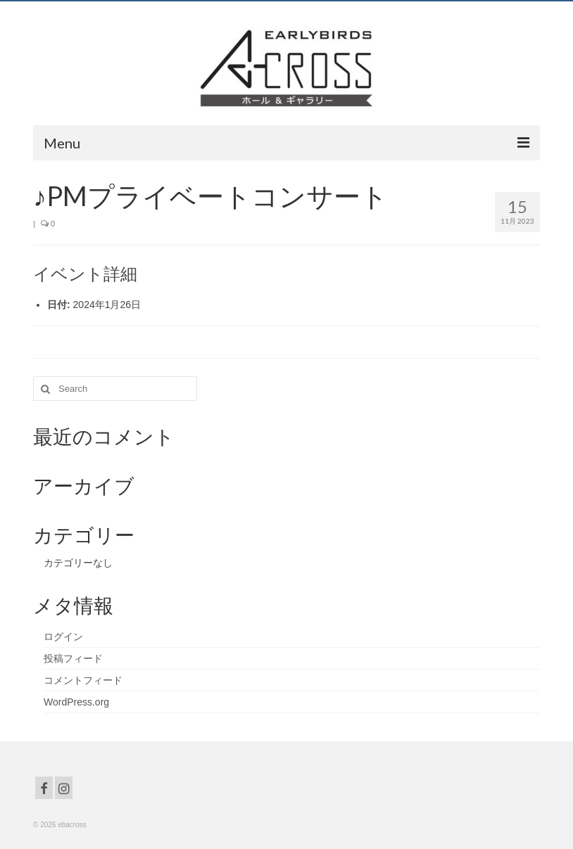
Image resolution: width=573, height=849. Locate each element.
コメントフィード (83, 680)
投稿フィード (73, 658)
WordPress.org (76, 702)
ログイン (63, 636)
